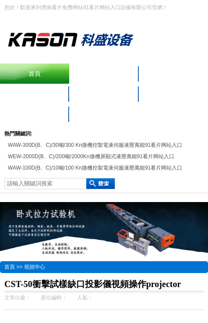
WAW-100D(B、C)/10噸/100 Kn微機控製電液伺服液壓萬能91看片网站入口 (95, 168)
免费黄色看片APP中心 (173, 93)
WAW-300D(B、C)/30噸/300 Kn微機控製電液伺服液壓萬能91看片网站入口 (95, 145)
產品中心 (173, 73)
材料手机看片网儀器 (103, 93)
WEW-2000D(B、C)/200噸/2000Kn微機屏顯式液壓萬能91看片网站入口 (91, 156)
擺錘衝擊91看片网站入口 (104, 73)
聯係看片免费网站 (34, 113)
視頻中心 (34, 267)
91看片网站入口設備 (35, 93)
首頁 (34, 73)
